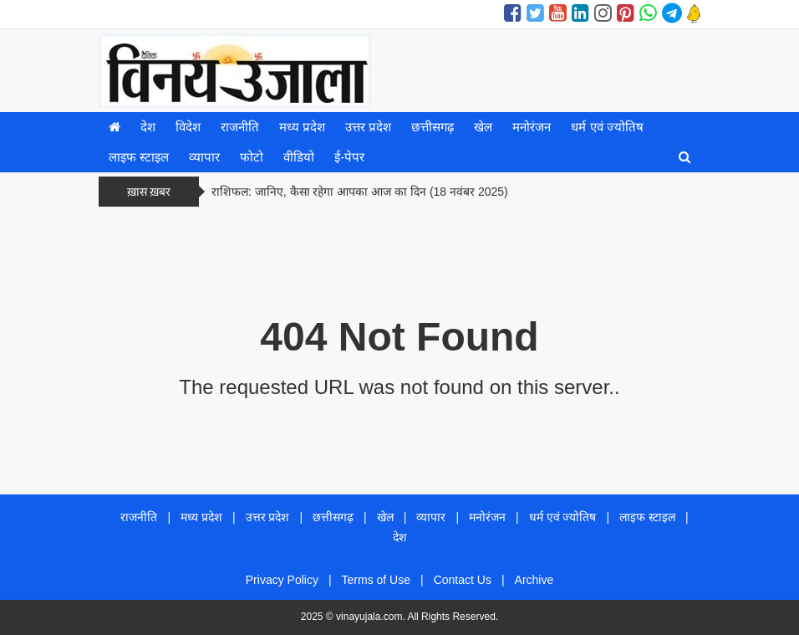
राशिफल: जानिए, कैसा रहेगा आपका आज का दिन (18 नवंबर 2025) (359, 191)
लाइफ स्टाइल (139, 157)
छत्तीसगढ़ (432, 127)
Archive (534, 579)
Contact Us (462, 579)
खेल (483, 127)
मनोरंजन (531, 127)
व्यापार (204, 157)
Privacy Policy (282, 579)
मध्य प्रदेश (302, 127)
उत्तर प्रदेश (368, 127)
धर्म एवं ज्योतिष (607, 127)
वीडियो (298, 157)
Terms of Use (376, 579)
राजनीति (240, 127)
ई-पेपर (349, 157)
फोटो (251, 157)
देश (147, 127)
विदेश (188, 127)
